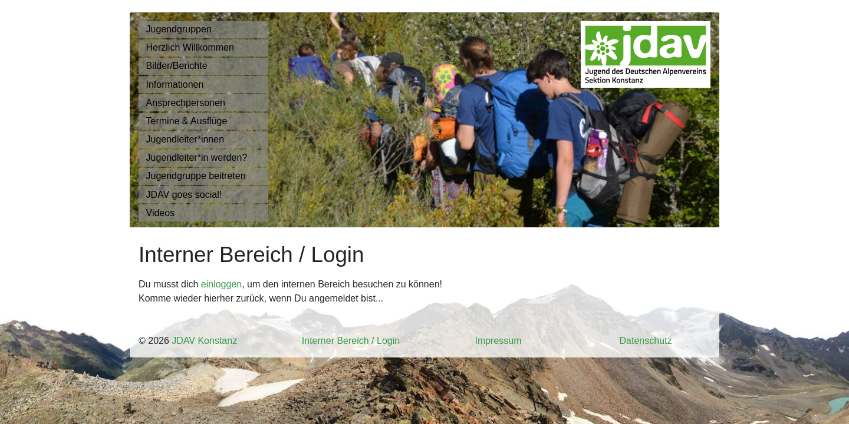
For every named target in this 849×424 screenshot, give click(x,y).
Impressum (498, 341)
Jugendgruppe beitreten (196, 176)
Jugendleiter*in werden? (197, 158)
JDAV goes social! (184, 195)
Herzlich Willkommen (190, 47)
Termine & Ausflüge (187, 121)
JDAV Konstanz (204, 341)
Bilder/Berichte (177, 66)
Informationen (175, 85)
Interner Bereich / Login (351, 341)
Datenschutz (646, 341)
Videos (160, 213)
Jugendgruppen (179, 29)
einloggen (221, 284)
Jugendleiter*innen (185, 139)
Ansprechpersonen (185, 103)
